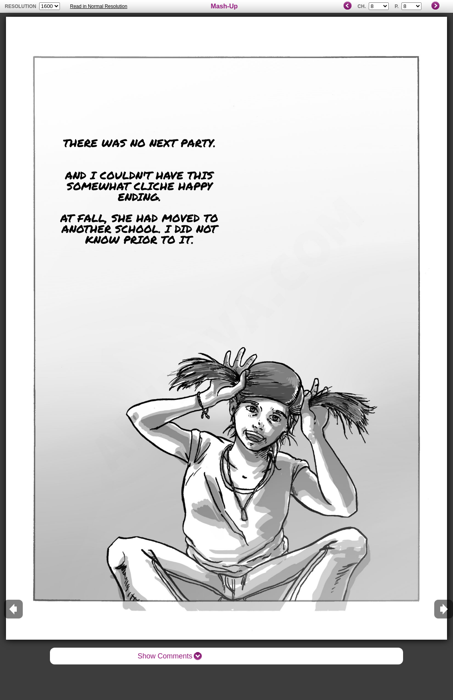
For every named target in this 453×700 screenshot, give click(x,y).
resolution (21, 6)
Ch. (362, 6)
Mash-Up (224, 6)
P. (397, 6)
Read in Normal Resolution (98, 6)
